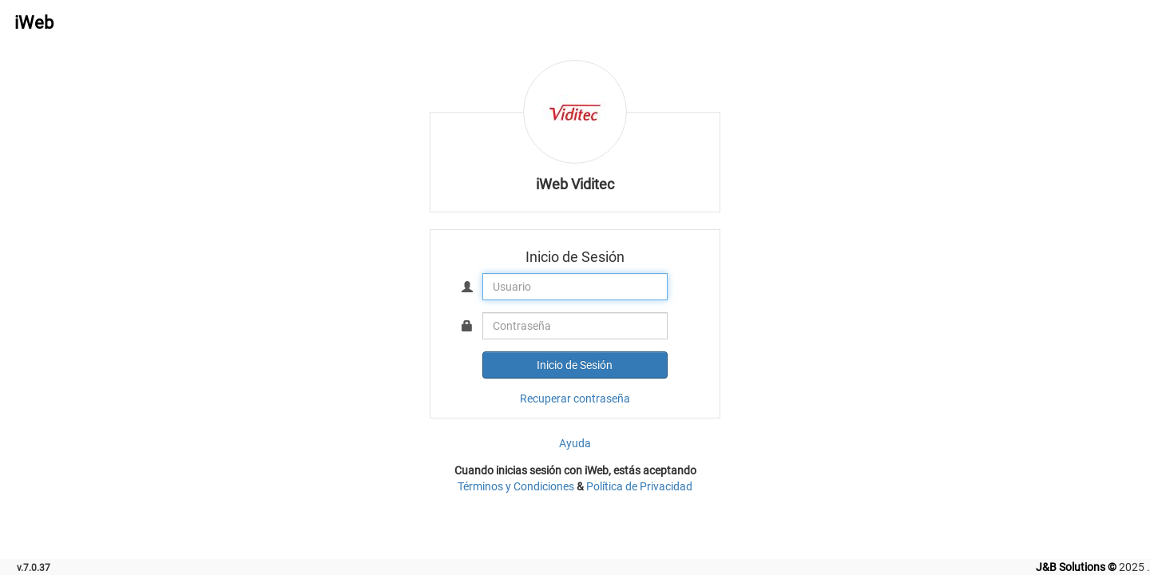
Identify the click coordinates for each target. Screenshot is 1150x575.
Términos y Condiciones (516, 486)
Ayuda (575, 443)
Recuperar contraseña (575, 398)
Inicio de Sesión (575, 365)
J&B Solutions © (1076, 567)
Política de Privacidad (639, 486)
